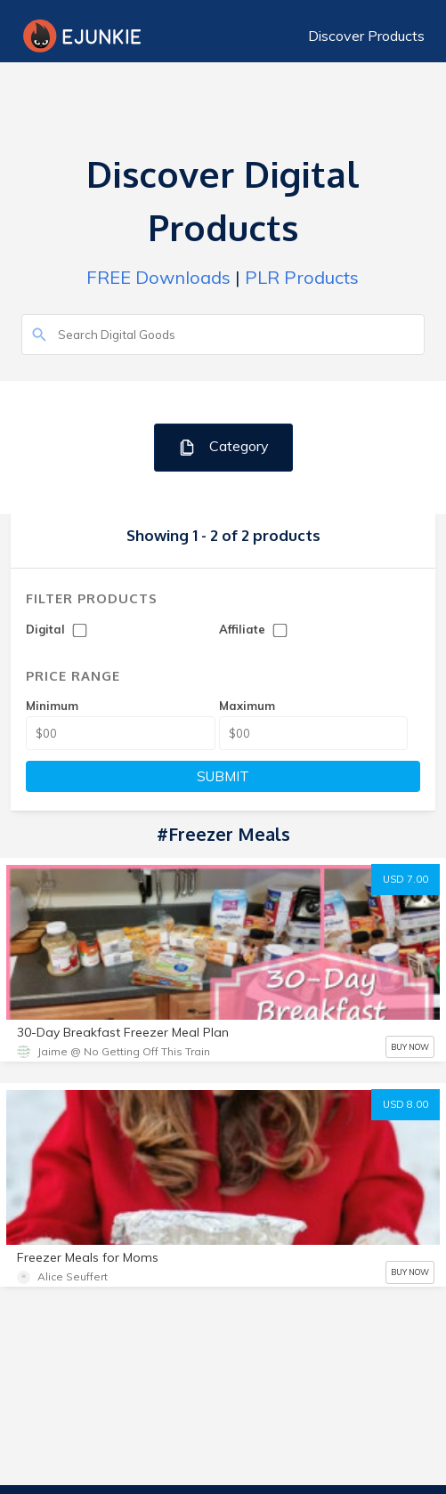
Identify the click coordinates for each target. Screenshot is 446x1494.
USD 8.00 (405, 1104)
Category (223, 447)
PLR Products (302, 277)
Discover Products (366, 35)
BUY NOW (410, 1047)
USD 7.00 (405, 879)
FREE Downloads (158, 277)
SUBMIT (223, 776)
